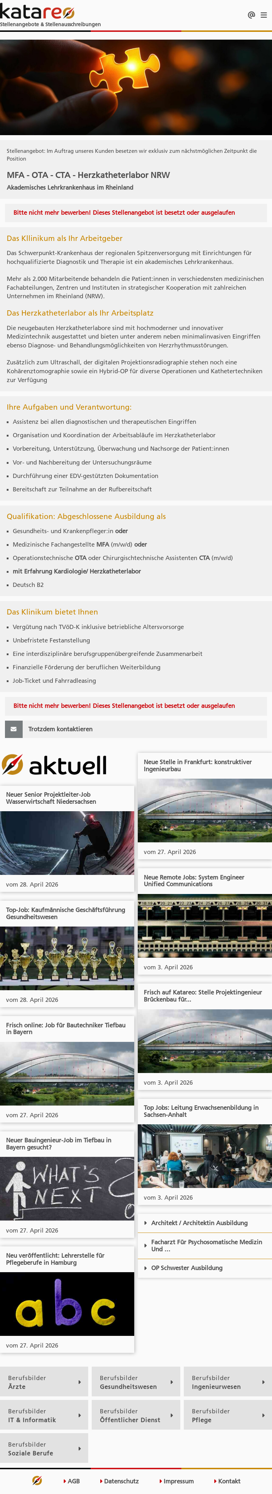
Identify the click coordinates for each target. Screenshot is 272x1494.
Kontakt (227, 1481)
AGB (71, 1481)
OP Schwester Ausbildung (183, 1267)
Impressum (176, 1481)
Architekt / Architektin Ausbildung (196, 1223)
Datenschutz (119, 1481)
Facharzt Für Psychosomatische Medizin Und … (203, 1246)
